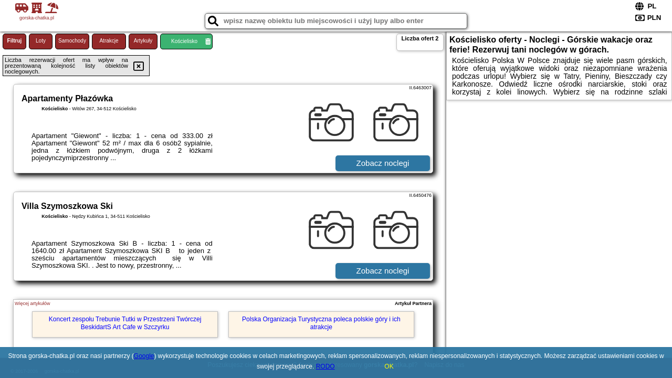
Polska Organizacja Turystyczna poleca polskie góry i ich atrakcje (321, 323)
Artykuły (143, 41)
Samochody (72, 41)
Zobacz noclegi (383, 163)
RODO (325, 366)
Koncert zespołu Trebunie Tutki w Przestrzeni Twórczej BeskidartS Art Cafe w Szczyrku (125, 323)
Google (144, 356)
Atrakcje (108, 41)
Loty (41, 41)
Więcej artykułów (32, 303)
